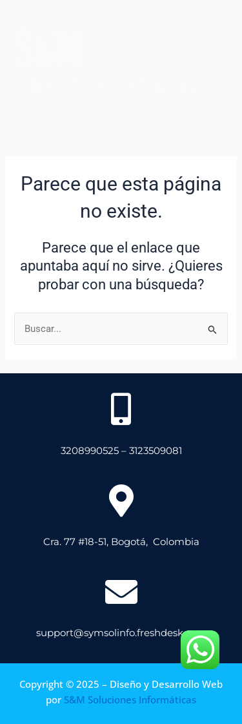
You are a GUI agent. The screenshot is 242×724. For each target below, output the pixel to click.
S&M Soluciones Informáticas (130, 699)
